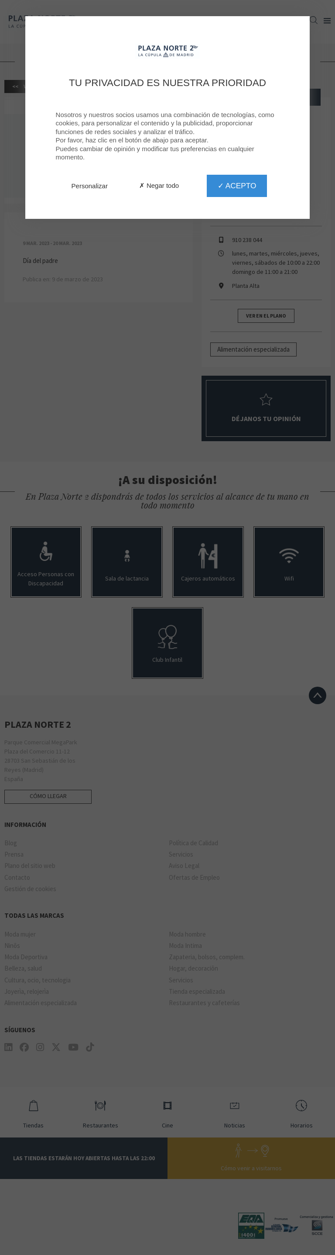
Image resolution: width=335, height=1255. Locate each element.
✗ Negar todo (159, 185)
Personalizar (90, 186)
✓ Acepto (237, 185)
